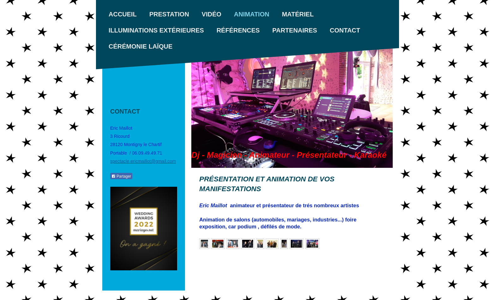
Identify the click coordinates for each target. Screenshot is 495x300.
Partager (121, 176)
